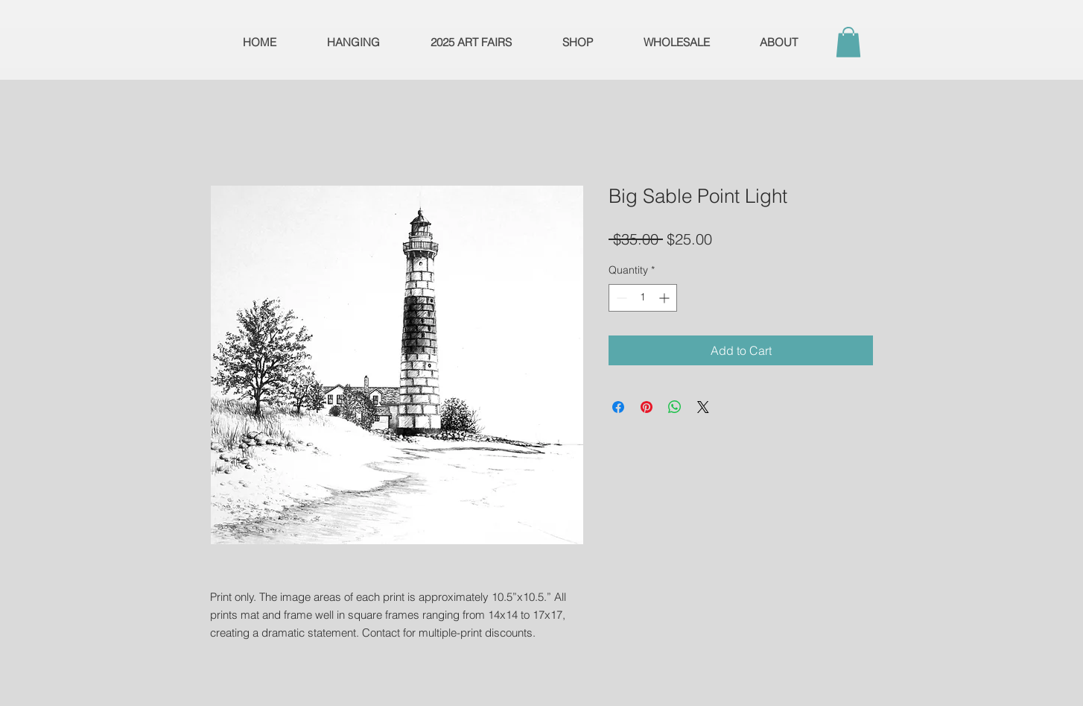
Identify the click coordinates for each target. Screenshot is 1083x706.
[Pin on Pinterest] (646, 407)
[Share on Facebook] (618, 407)
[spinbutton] (642, 298)
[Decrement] (620, 298)
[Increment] (665, 298)
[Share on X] (703, 407)
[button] (848, 42)
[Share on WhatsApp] (675, 407)
